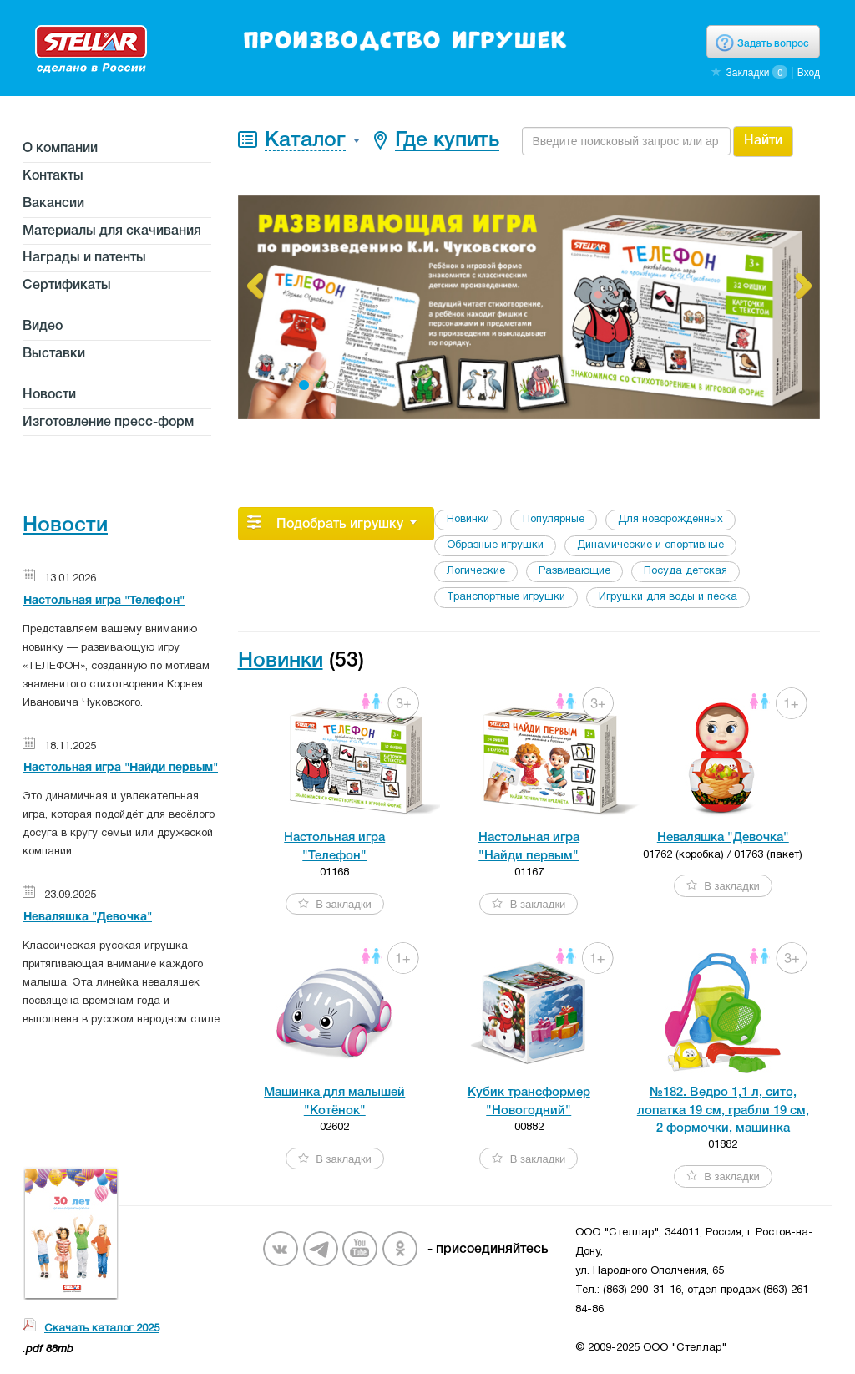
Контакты (53, 176)
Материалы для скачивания (112, 231)
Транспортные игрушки (506, 597)
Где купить (447, 140)
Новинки (468, 520)
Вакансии (53, 204)
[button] (254, 286)
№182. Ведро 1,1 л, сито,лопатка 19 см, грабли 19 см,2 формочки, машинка (723, 1110)
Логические (476, 571)
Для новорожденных (670, 520)
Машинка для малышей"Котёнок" (334, 1101)
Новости (49, 395)
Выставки (54, 354)
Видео (43, 326)
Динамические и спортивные (650, 545)
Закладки (747, 73)
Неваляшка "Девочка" (87, 917)
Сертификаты (67, 286)
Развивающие (574, 571)
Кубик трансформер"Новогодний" (529, 1101)
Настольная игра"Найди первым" (528, 846)
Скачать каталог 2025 (101, 1329)
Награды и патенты (84, 258)
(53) (346, 661)
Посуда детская (685, 571)
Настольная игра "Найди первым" (120, 768)
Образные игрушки (495, 545)
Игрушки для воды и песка (668, 597)
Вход (808, 73)
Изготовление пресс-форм (108, 422)
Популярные (553, 520)
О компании (60, 149)
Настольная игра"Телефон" (334, 846)
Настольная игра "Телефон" (104, 601)
